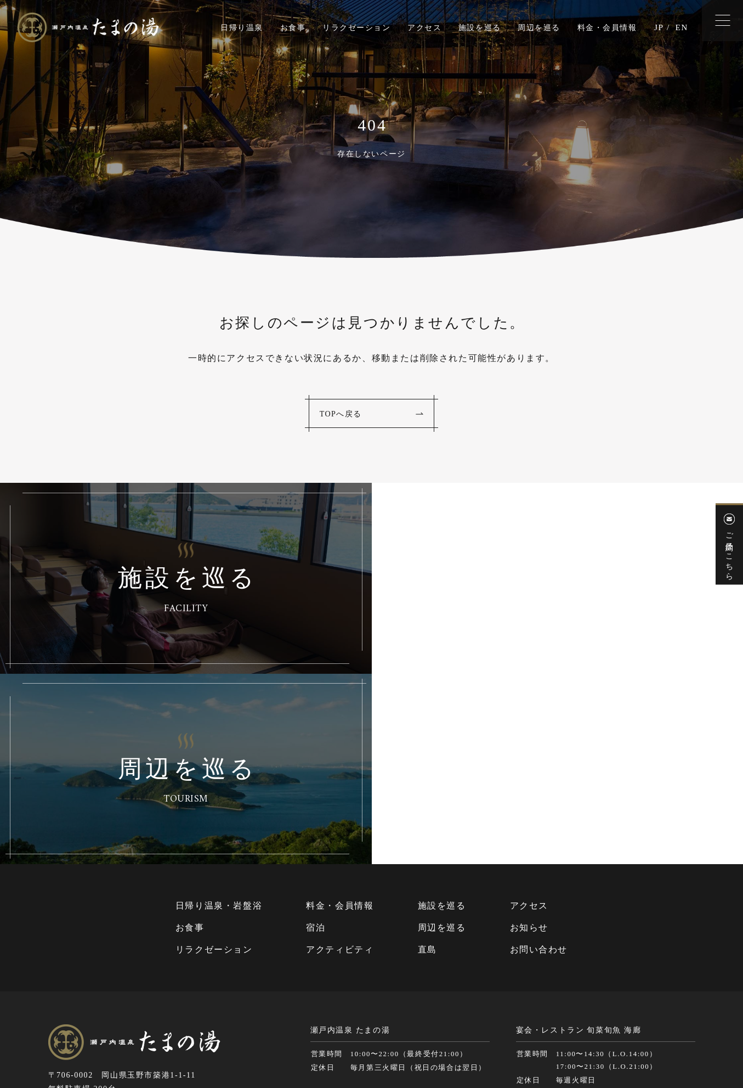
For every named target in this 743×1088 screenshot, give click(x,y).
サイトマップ (429, 1037)
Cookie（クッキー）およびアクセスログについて (612, 1037)
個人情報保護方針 (490, 1037)
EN (681, 27)
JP (658, 27)
